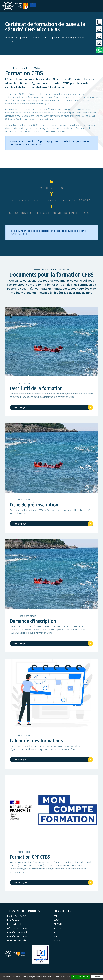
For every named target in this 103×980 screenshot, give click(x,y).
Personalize (97, 977)
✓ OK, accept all (80, 976)
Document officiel (27, 616)
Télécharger (19, 407)
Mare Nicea (11, 37)
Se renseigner (20, 882)
